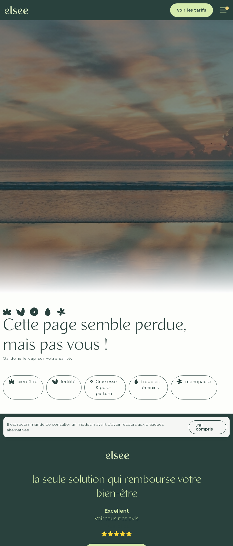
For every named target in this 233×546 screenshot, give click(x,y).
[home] (15, 10)
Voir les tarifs (191, 10)
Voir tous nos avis (116, 519)
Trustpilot (116, 526)
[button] (223, 10)
